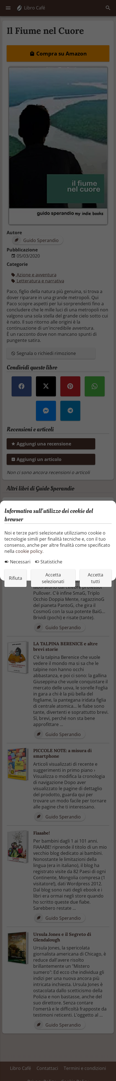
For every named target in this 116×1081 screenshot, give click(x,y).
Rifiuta (15, 578)
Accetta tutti (95, 578)
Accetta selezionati (53, 578)
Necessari (17, 562)
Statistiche (48, 562)
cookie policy (29, 551)
